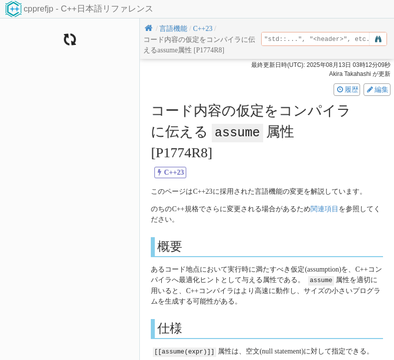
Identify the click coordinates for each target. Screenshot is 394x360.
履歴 (347, 89)
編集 (377, 89)
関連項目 (325, 208)
